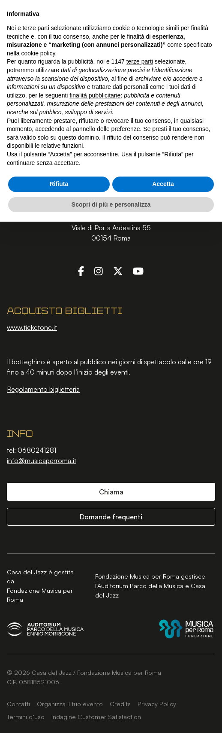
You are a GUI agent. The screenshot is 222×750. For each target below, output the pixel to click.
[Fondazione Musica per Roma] (186, 629)
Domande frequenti (111, 516)
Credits (120, 704)
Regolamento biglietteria (43, 389)
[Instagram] (98, 271)
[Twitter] (118, 271)
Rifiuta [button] (59, 183)
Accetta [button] (163, 183)
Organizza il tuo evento (70, 704)
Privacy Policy (157, 704)
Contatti (18, 704)
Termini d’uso (26, 716)
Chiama (111, 492)
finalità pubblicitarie (94, 95)
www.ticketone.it (32, 327)
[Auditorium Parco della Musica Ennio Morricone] (45, 629)
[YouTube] (138, 271)
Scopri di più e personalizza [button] (111, 204)
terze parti (139, 61)
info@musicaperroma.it (41, 460)
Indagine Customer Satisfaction (96, 716)
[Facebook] (81, 271)
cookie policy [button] (38, 53)
